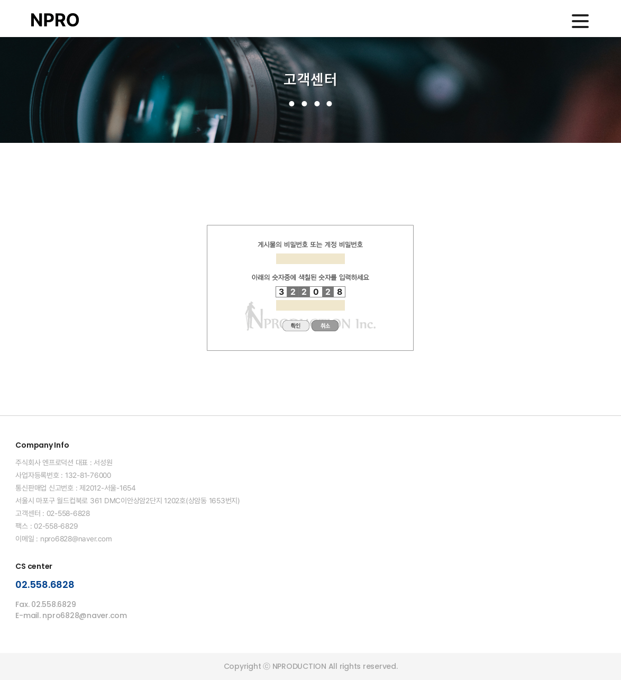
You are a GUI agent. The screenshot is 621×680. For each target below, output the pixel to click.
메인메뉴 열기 (580, 21)
